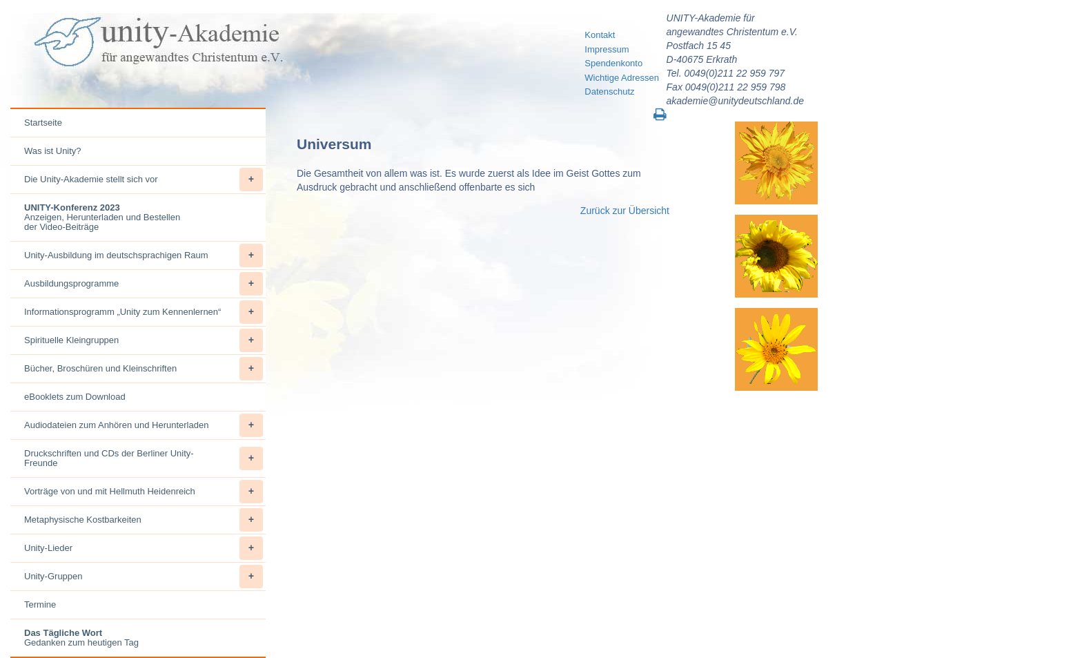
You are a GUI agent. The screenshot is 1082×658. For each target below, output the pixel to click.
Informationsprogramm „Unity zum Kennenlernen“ (143, 312)
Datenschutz (609, 91)
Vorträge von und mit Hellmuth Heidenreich (143, 491)
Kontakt (599, 35)
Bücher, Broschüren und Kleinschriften (143, 368)
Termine (40, 604)
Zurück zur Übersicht (624, 210)
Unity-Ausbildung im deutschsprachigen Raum (143, 255)
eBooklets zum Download (75, 396)
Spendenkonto (613, 63)
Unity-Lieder (143, 548)
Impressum (606, 49)
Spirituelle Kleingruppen (143, 340)
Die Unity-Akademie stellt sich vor (143, 179)
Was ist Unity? (52, 151)
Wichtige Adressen (621, 77)
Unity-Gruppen (143, 576)
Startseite (43, 122)
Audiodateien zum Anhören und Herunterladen (143, 425)
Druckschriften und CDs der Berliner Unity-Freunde (143, 458)
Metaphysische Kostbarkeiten (143, 520)
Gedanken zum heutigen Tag (81, 638)
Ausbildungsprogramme (143, 284)
